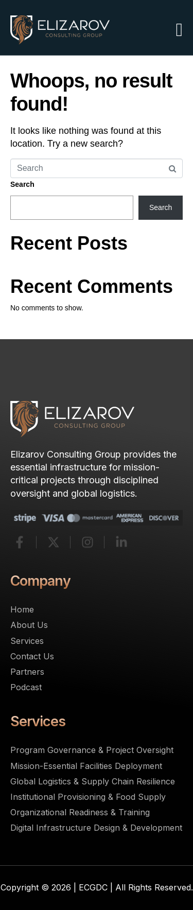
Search (22, 184)
